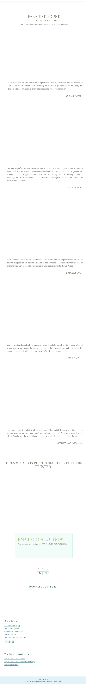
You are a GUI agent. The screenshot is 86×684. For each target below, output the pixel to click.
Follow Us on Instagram (43, 586)
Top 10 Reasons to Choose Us (14, 659)
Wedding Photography (12, 626)
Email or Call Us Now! (42, 539)
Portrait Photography (11, 629)
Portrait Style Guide (11, 665)
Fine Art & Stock (10, 634)
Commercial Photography (13, 631)
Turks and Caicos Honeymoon (15, 637)
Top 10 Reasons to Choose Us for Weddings (19, 662)
